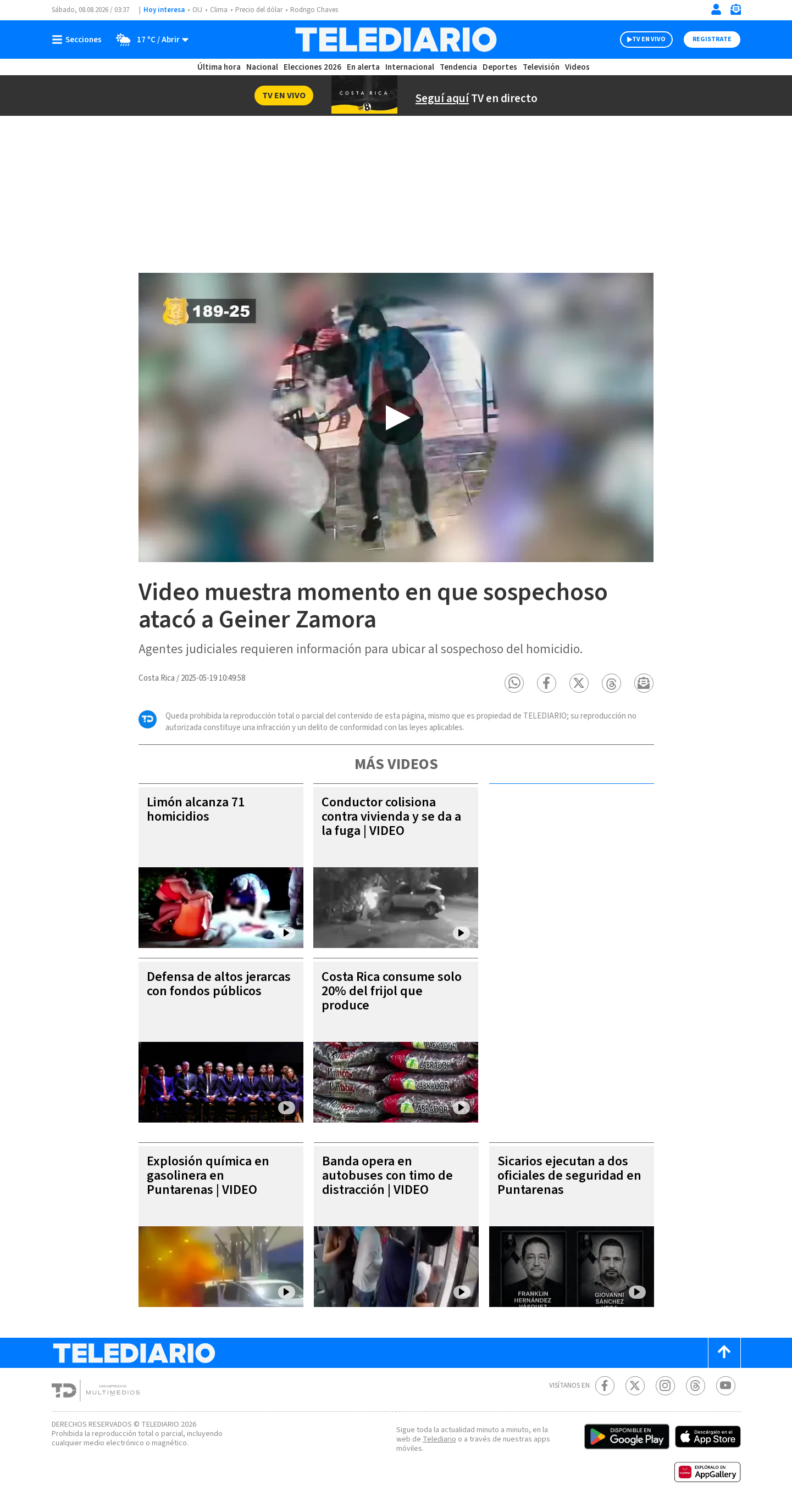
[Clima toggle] (149, 39)
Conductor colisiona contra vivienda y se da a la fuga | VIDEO (389, 817)
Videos (576, 67)
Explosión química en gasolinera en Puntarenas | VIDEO (209, 1176)
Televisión (540, 67)
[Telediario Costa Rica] (396, 39)
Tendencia (459, 67)
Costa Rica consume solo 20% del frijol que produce (386, 991)
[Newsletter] (735, 11)
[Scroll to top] (724, 1353)
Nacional (261, 67)
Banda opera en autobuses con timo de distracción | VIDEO (388, 1176)
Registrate (711, 39)
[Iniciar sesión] (716, 9)
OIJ (196, 10)
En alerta (365, 67)
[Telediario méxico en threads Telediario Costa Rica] (695, 1386)
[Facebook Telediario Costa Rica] (604, 1386)
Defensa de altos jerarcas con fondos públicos (204, 991)
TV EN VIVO (639, 39)
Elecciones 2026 (313, 67)
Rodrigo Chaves (320, 10)
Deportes (500, 67)
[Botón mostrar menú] (79, 39)
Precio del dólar (261, 10)
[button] (515, 684)
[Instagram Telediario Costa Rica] (665, 1386)
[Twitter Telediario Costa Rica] (635, 1386)
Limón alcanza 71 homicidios (198, 809)
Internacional (411, 67)
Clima (220, 10)
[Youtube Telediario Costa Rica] (725, 1386)
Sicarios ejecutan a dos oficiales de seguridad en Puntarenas (565, 1176)
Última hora (219, 67)
